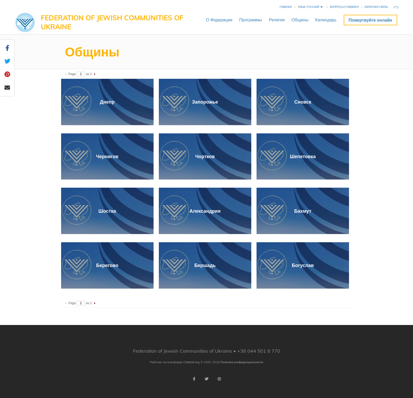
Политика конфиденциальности (241, 362)
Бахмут (302, 211)
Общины (300, 19)
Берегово (107, 265)
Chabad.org (191, 362)
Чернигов (107, 156)
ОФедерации (219, 19)
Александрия (204, 211)
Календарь (326, 19)
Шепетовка (303, 156)
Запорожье (205, 102)
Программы (250, 19)
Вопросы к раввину (344, 7)
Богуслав (303, 265)
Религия (277, 19)
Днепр (107, 102)
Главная (286, 7)
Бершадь (205, 265)
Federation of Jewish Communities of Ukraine (112, 22)
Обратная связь (376, 7)
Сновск (302, 102)
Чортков (205, 156)
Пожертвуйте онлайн (370, 20)
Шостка (107, 211)
